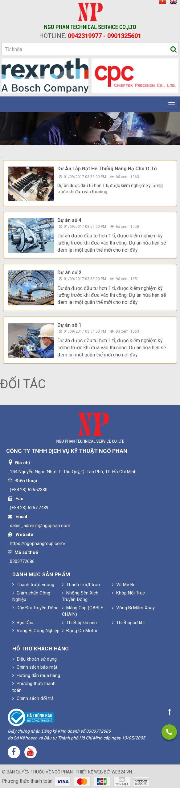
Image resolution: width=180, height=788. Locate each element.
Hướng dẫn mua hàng (36, 675)
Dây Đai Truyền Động (35, 608)
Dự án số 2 (69, 272)
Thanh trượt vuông (33, 584)
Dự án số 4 (69, 220)
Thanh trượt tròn (81, 584)
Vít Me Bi (123, 584)
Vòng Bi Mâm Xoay (133, 608)
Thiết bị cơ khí (128, 622)
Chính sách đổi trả (33, 698)
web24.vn (122, 771)
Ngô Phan (62, 771)
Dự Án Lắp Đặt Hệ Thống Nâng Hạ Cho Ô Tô (107, 169)
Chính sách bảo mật (34, 667)
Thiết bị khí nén (79, 622)
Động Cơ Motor (80, 630)
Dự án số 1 (69, 325)
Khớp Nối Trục (128, 593)
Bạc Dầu (22, 622)
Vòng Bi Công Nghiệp (35, 630)
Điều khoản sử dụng (34, 659)
